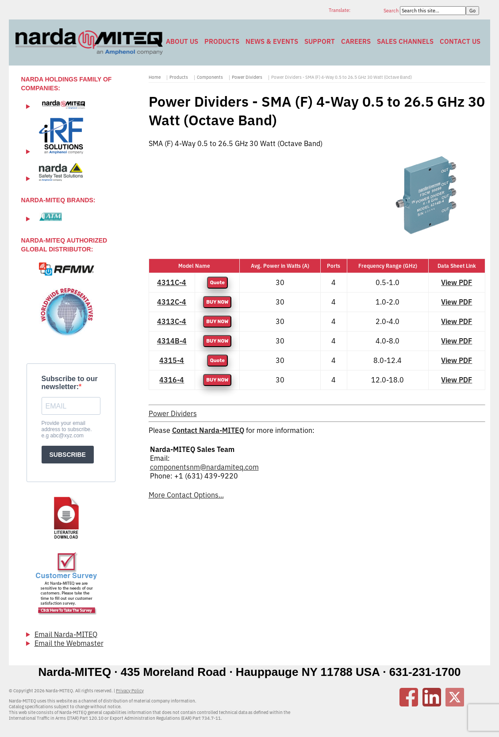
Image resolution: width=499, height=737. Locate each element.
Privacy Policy (130, 691)
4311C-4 (171, 282)
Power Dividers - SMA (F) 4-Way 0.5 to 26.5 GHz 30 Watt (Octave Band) (341, 77)
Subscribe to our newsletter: (70, 382)
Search (392, 11)
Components (210, 77)
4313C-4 (171, 321)
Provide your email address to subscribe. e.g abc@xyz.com (67, 429)
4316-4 (171, 379)
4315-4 (171, 360)
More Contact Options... (186, 494)
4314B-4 (172, 340)
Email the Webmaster (69, 643)
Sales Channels (405, 41)
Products (221, 41)
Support (319, 41)
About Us (182, 41)
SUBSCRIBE (68, 454)
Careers (356, 41)
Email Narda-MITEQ (66, 634)
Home (155, 77)
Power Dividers (247, 77)
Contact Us (460, 41)
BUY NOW (217, 302)
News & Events (272, 41)
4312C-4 (171, 301)
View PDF (456, 282)
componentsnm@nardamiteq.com (204, 467)
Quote (217, 283)
